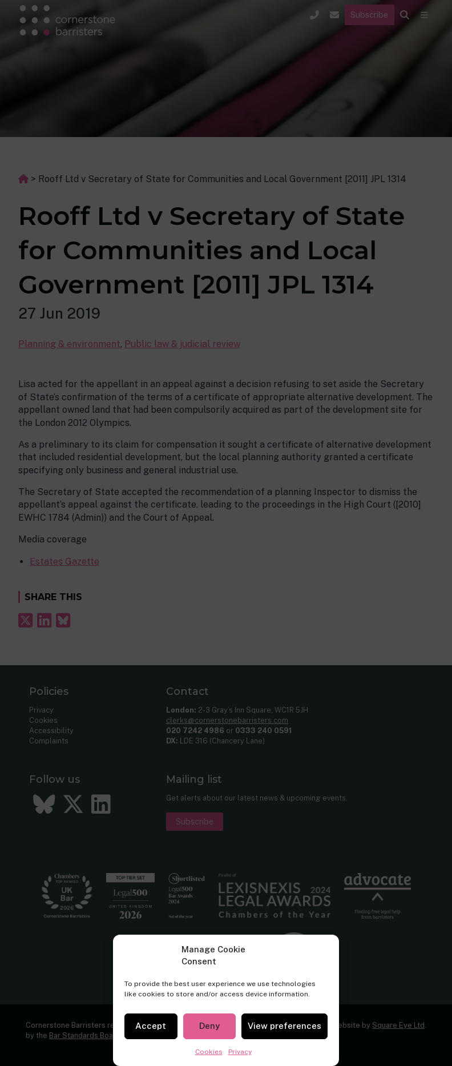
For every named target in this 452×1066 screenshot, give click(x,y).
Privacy (240, 1052)
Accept (150, 1026)
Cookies (209, 1052)
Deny (209, 1026)
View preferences (284, 1026)
